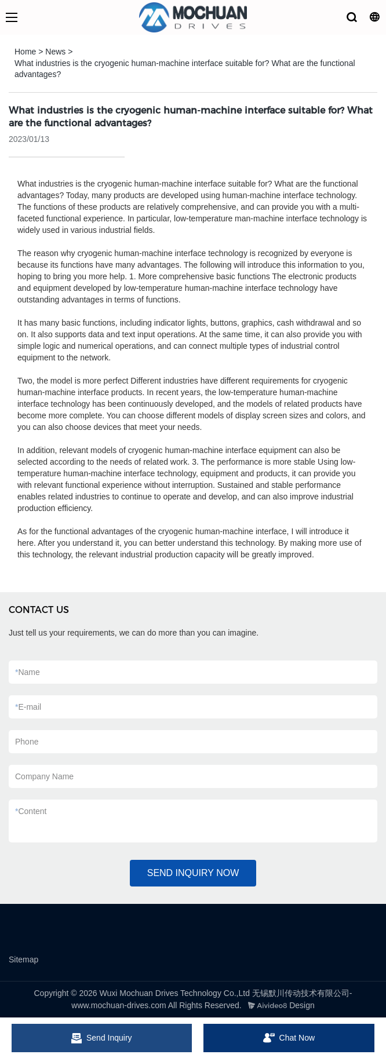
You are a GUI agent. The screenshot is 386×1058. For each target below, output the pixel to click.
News (55, 51)
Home (25, 51)
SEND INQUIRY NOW (193, 873)
